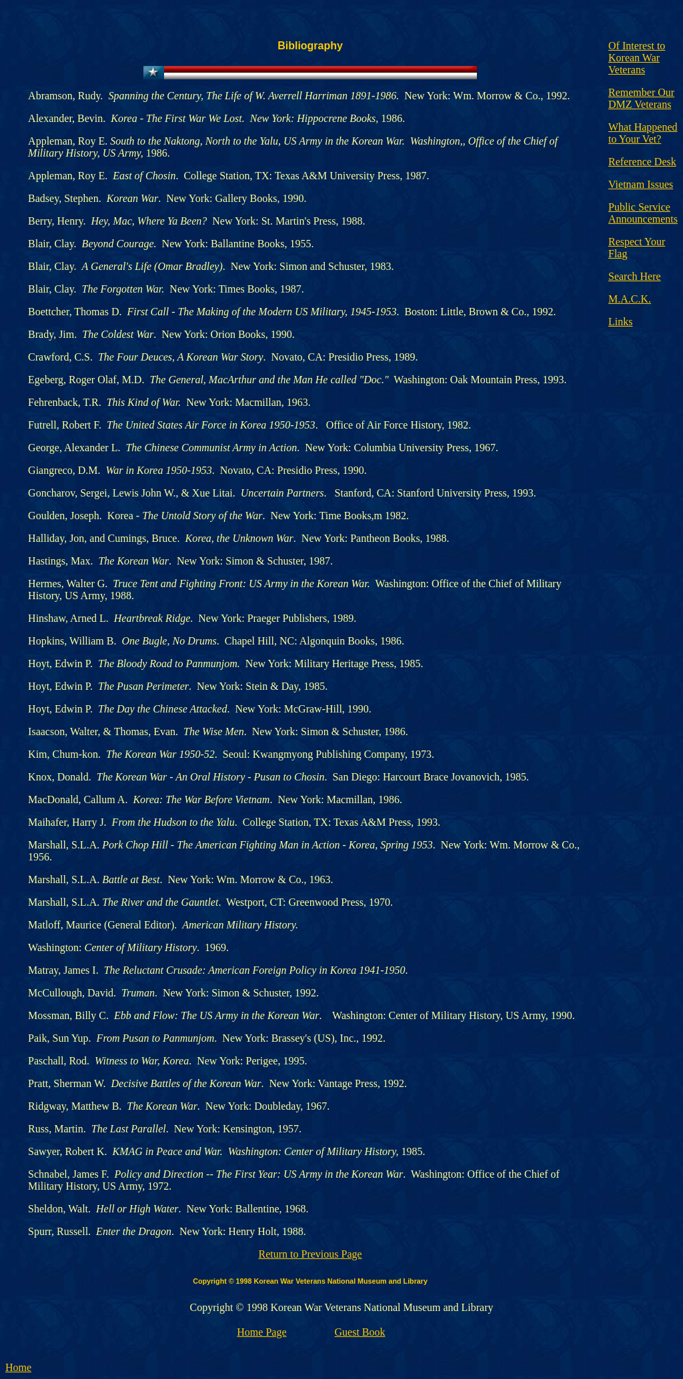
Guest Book (360, 1332)
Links (620, 321)
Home (18, 1367)
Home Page (261, 1332)
